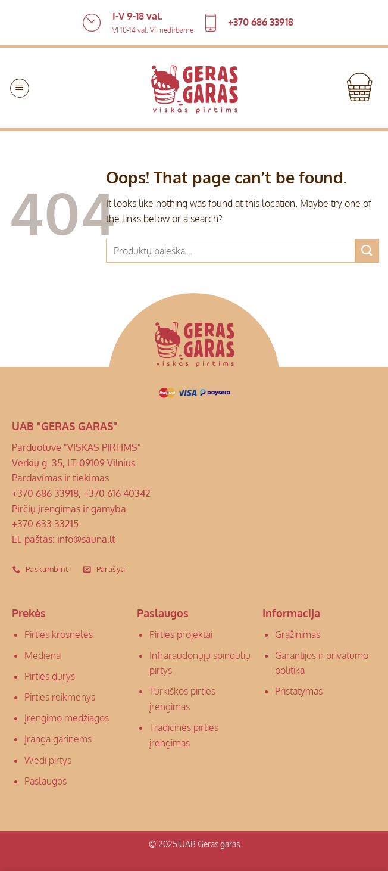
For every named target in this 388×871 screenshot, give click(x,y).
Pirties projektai (180, 634)
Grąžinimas (297, 634)
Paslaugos (45, 781)
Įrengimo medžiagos (66, 718)
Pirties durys (49, 676)
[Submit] (367, 250)
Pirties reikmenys (59, 697)
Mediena (42, 655)
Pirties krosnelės (58, 634)
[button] (19, 88)
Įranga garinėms (58, 739)
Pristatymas (299, 691)
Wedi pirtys (47, 760)
